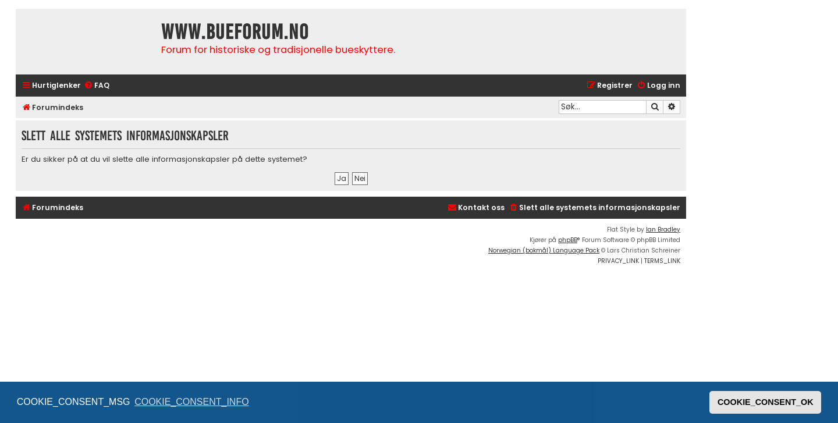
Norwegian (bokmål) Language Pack (543, 250)
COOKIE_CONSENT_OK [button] (766, 402)
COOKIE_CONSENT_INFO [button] (191, 402)
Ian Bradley (663, 229)
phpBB (567, 240)
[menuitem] (96, 86)
